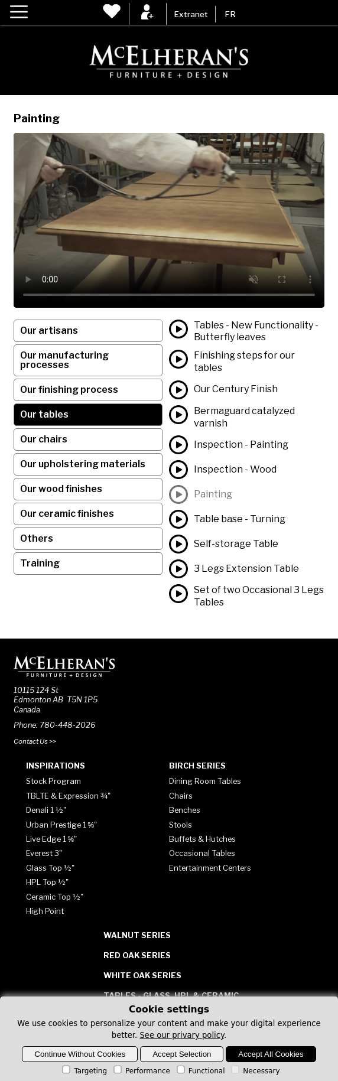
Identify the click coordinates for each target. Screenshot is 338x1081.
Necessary (254, 1071)
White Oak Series (142, 975)
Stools (180, 824)
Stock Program (53, 781)
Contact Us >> (35, 741)
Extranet (191, 14)
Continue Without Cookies (79, 1054)
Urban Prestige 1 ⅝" (62, 824)
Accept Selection (181, 1054)
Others (36, 538)
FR (230, 14)
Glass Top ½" (50, 867)
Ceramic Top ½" (54, 896)
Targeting (83, 1071)
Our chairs (43, 439)
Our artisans (49, 330)
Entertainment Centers (210, 867)
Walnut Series (137, 935)
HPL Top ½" (47, 882)
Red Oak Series (137, 955)
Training (40, 563)
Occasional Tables (202, 853)
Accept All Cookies (270, 1054)
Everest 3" (44, 853)
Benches (184, 810)
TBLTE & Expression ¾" (68, 795)
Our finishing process (69, 389)
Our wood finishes (61, 488)
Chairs (181, 795)
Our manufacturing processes (64, 360)
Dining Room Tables (205, 781)
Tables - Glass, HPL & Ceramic (171, 995)
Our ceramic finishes (67, 513)
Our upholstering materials (82, 464)
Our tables (44, 414)
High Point (45, 911)
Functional (200, 1071)
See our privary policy (181, 1035)
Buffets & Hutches (202, 839)
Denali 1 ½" (46, 810)
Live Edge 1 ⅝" (51, 839)
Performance (141, 1071)
